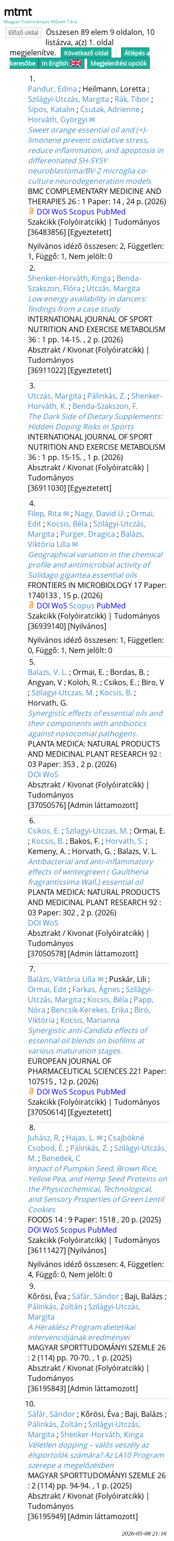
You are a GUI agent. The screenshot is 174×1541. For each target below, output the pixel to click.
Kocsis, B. (116, 692)
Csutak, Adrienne (110, 109)
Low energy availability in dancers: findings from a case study (87, 304)
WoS (60, 212)
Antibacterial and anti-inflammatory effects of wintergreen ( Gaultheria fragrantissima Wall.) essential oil (90, 871)
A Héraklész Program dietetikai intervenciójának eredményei (81, 1332)
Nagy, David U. (100, 513)
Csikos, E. (44, 831)
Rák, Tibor (132, 99)
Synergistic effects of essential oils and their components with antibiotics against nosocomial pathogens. (95, 723)
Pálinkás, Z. (106, 396)
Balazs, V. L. (47, 672)
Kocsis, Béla (67, 524)
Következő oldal (86, 53)
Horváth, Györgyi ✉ (61, 119)
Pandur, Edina (52, 89)
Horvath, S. (124, 841)
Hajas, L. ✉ (84, 1138)
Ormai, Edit (47, 989)
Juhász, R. (44, 1138)
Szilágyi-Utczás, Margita (68, 99)
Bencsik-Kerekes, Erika (90, 1010)
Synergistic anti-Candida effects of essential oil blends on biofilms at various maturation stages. (87, 1040)
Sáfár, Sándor (95, 1296)
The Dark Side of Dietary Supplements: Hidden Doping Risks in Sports (95, 421)
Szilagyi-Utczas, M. (63, 692)
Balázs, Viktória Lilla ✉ (65, 979)
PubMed (111, 212)
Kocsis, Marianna (90, 1020)
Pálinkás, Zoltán (55, 1306)
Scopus (83, 212)
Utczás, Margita (113, 288)
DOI (44, 212)
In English (61, 63)
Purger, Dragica (87, 534)
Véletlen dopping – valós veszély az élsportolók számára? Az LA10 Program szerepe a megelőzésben (96, 1455)
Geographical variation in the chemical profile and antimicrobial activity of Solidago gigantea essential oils (95, 564)
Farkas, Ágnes (96, 989)
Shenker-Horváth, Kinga (69, 278)
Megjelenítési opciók (118, 63)
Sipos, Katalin (51, 109)
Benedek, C (61, 1158)
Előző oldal (23, 32)
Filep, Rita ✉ (48, 513)
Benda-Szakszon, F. (105, 406)
